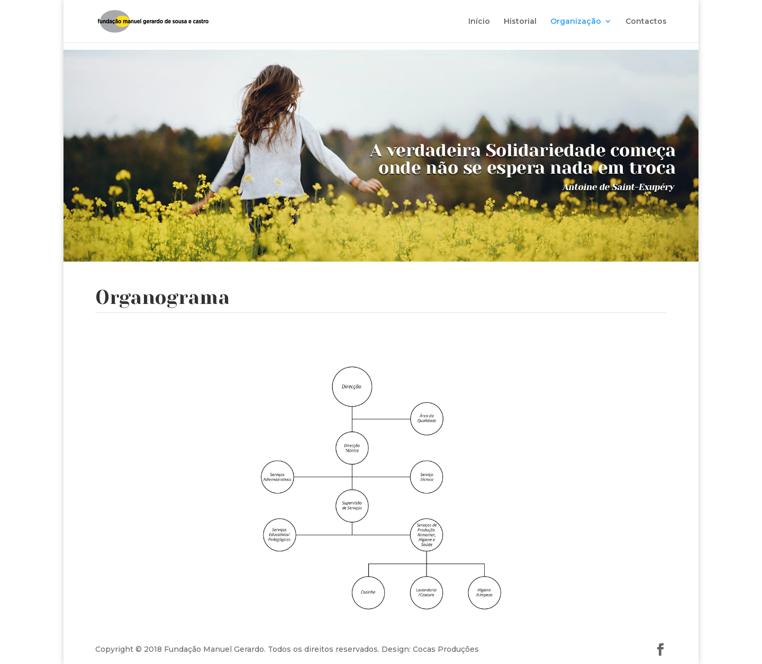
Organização (575, 21)
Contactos (646, 21)
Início (479, 21)
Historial (520, 21)
